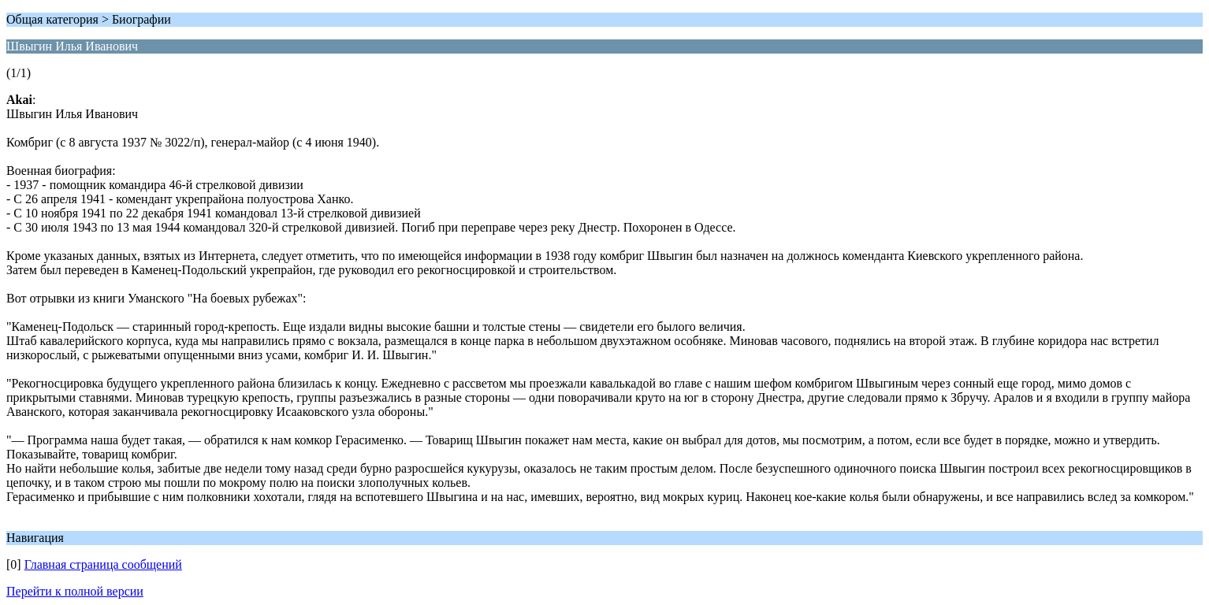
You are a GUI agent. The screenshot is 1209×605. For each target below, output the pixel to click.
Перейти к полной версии (74, 591)
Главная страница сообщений (103, 564)
